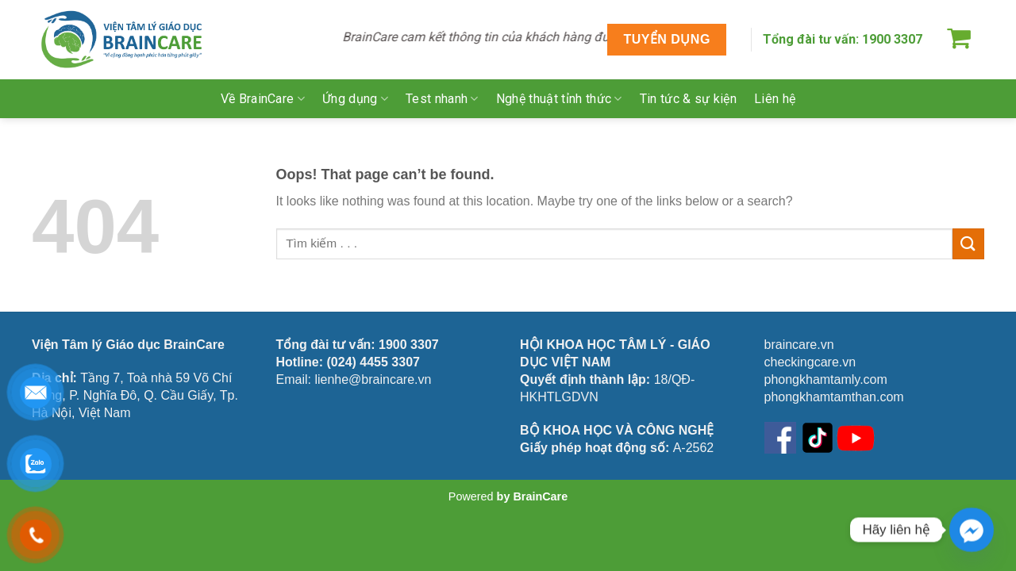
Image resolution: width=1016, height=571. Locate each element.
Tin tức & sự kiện (688, 98)
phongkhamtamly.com (825, 379)
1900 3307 (892, 39)
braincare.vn (799, 344)
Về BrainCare (263, 98)
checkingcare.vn (810, 362)
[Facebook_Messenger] (971, 529)
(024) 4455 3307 (373, 362)
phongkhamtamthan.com (834, 397)
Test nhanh (442, 98)
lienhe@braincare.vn (372, 379)
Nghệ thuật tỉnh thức (559, 98)
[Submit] (968, 243)
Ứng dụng (355, 98)
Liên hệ (774, 98)
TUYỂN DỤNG (666, 39)
